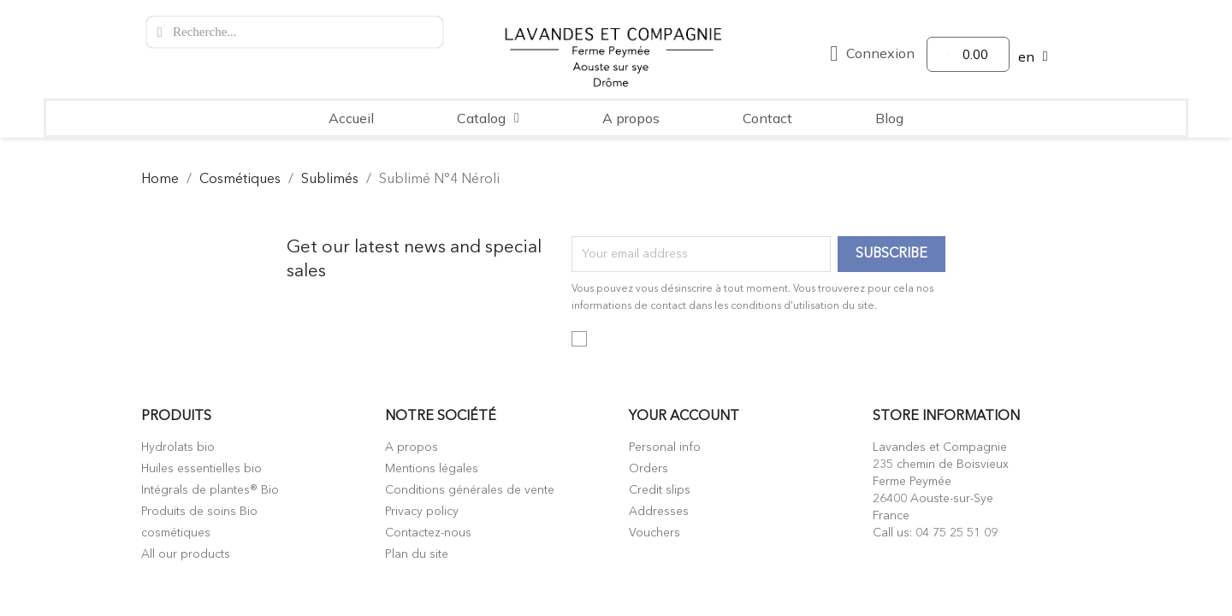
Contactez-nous (428, 533)
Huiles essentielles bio (201, 469)
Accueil (351, 118)
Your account (684, 417)
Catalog (488, 118)
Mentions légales (431, 469)
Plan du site (416, 554)
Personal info (665, 447)
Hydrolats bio (178, 447)
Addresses (659, 512)
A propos (631, 118)
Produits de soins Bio (199, 512)
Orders (648, 469)
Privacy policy (422, 512)
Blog (889, 118)
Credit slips (659, 490)
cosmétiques (175, 533)
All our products (185, 554)
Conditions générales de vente (469, 490)
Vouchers (654, 533)
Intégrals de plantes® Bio (210, 490)
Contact (767, 118)
